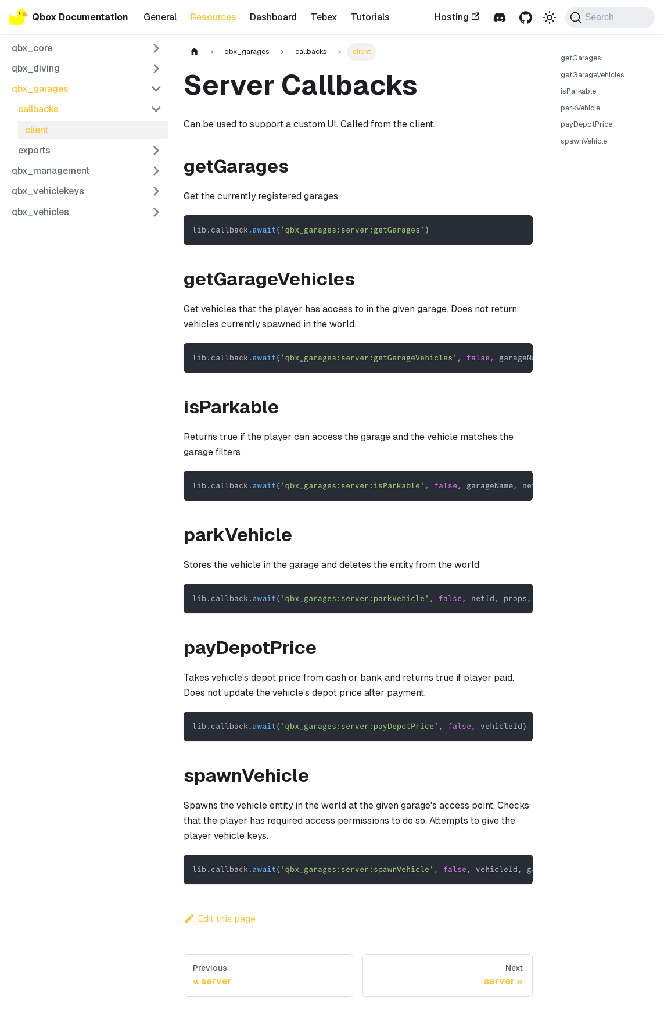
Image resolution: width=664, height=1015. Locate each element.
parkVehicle (580, 108)
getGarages (581, 58)
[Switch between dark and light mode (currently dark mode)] (549, 17)
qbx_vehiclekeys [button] (48, 191)
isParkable (578, 91)
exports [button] (34, 150)
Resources (213, 17)
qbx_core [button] (32, 48)
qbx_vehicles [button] (40, 212)
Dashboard (273, 17)
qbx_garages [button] (40, 89)
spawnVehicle (584, 141)
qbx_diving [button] (36, 68)
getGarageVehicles (592, 75)
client (36, 130)
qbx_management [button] (50, 171)
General (160, 17)
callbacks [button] (38, 109)
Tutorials (370, 17)
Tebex (324, 17)
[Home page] (194, 52)
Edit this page (220, 919)
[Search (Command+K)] (610, 17)
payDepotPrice (586, 124)
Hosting (457, 17)
